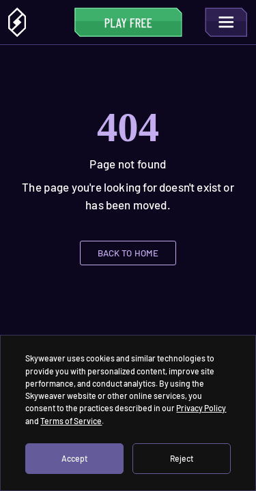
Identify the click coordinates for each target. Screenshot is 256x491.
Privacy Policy (201, 408)
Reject (181, 458)
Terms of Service (71, 421)
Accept (74, 458)
